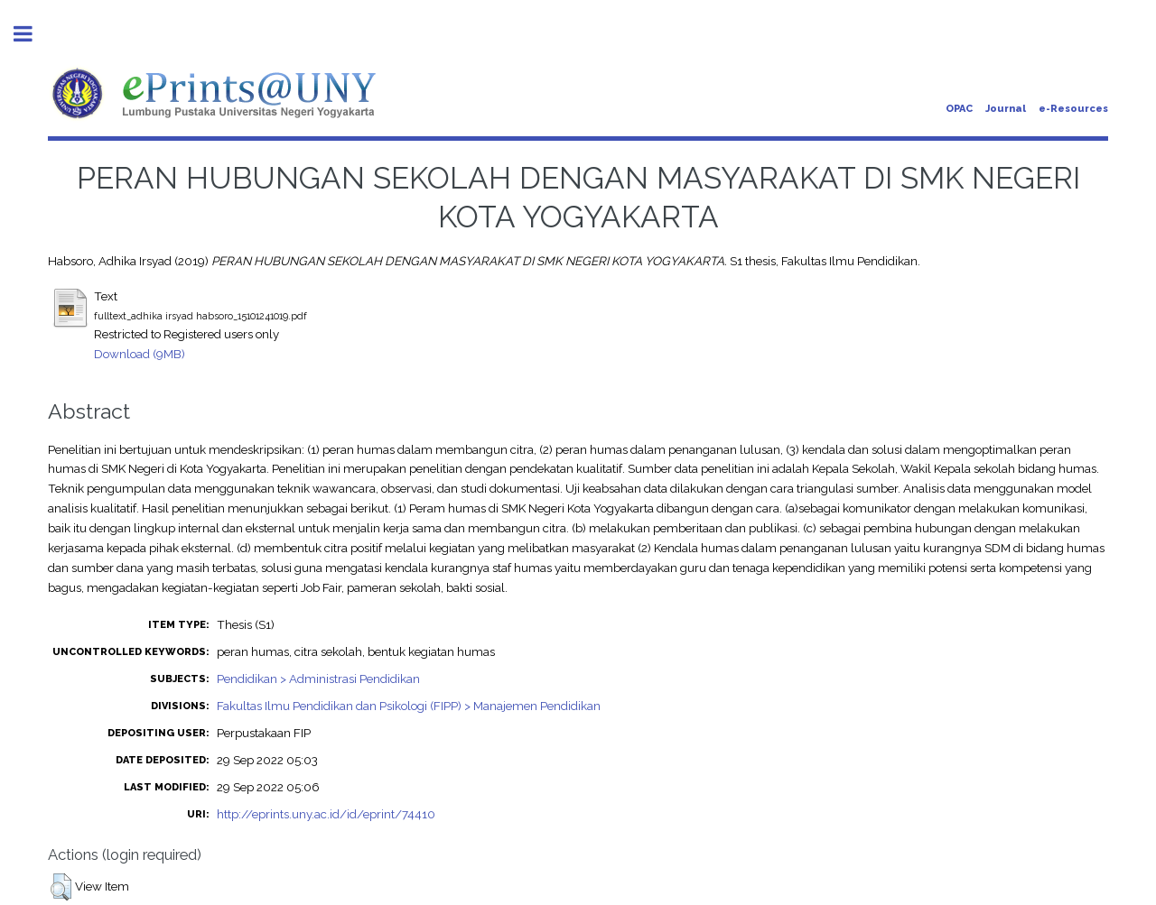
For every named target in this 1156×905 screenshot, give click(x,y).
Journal (1005, 109)
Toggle (32, 34)
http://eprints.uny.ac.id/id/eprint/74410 (326, 814)
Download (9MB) (139, 353)
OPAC (959, 109)
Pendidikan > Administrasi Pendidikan (318, 678)
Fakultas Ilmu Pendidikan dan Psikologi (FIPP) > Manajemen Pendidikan (409, 705)
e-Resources (1073, 109)
